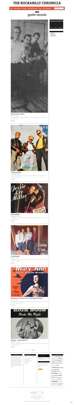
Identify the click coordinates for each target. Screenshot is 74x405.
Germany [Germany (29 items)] (53, 361)
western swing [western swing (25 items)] (59, 384)
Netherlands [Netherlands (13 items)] (53, 369)
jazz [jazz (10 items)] (62, 363)
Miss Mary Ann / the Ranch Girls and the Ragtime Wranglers (27, 298)
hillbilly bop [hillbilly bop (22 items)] (53, 363)
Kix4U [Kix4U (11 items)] (52, 365)
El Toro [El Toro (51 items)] (59, 358)
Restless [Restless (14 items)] (53, 375)
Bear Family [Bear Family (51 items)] (58, 356)
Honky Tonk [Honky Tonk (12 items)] (56, 363)
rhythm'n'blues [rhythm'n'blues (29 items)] (56, 375)
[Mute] (60, 27)
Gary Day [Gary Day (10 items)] (62, 360)
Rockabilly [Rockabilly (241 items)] (55, 381)
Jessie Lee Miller (15, 214)
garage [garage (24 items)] (59, 360)
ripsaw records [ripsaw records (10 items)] (55, 379)
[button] (63, 8)
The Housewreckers (16, 172)
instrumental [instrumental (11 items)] (60, 363)
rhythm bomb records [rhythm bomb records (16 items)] (57, 377)
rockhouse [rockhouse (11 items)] (59, 381)
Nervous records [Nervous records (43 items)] (60, 367)
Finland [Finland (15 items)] (55, 360)
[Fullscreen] (61, 27)
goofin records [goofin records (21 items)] (57, 361)
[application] (56, 25)
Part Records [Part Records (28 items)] (58, 371)
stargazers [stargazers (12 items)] (54, 383)
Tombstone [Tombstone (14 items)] (60, 383)
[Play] (50, 27)
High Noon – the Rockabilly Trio (19, 340)
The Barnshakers (15, 256)
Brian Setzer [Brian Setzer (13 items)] (53, 358)
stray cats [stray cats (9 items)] (57, 383)
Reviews (18, 174)
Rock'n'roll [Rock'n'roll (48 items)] (59, 379)
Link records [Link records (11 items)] (54, 365)
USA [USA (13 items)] (62, 383)
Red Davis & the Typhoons (18, 114)
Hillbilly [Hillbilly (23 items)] (61, 361)
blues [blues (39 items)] (61, 356)
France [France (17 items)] (57, 360)
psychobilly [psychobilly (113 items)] (54, 373)
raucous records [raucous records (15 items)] (59, 373)
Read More (13, 120)
